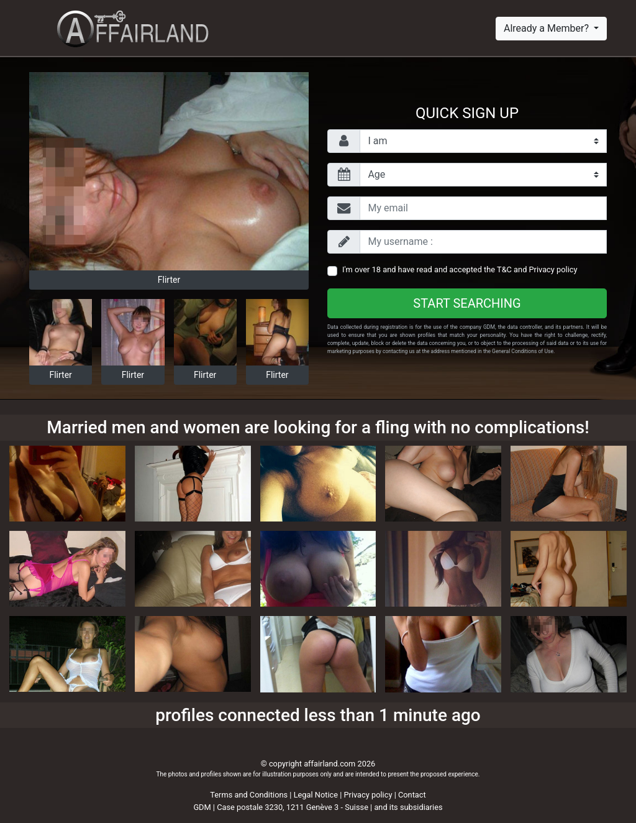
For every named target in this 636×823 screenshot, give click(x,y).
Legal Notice (317, 794)
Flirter (169, 280)
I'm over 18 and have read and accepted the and (460, 269)
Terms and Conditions (249, 794)
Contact (412, 794)
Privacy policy (553, 269)
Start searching (466, 303)
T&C (504, 269)
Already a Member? (547, 28)
